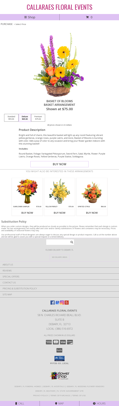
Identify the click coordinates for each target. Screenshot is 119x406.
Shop (29, 17)
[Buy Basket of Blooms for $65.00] (59, 164)
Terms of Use (79, 395)
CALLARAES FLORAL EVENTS (59, 7)
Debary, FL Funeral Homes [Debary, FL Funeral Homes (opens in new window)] (28, 386)
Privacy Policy (40, 395)
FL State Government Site (70, 391)
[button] (59, 358)
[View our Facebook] (52, 303)
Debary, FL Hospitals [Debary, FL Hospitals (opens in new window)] (54, 386)
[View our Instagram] (62, 303)
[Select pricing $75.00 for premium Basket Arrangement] (38, 118)
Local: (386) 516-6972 (59, 328)
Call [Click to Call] (19, 403)
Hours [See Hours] (99, 403)
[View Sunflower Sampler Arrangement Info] (27, 192)
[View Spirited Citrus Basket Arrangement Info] (92, 192)
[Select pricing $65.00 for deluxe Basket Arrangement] (25, 118)
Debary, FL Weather (45, 391)
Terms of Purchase (60, 395)
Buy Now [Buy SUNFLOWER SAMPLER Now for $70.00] (27, 212)
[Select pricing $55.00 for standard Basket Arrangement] (11, 118)
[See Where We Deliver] (59, 257)
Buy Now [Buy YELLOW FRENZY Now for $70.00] (59, 212)
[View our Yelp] (67, 303)
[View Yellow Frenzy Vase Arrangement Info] (59, 192)
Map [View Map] (59, 403)
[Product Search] (60, 242)
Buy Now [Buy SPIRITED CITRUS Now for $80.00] (92, 212)
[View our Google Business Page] (57, 303)
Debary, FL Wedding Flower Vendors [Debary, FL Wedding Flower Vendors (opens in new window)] (85, 386)
